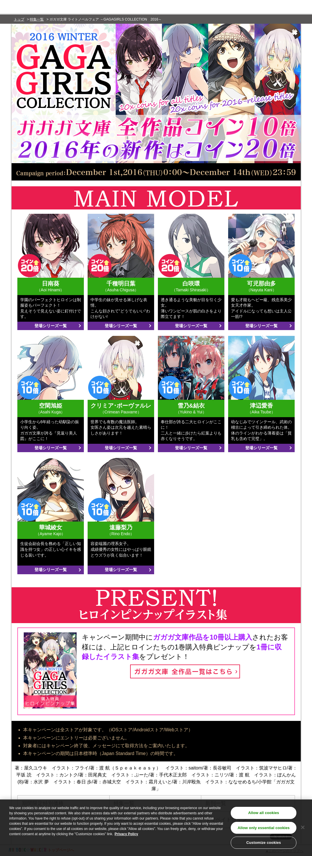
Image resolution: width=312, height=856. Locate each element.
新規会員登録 (283, 8)
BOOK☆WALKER (58, 7)
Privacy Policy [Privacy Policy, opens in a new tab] (126, 836)
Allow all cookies (263, 815)
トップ (19, 19)
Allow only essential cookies (264, 830)
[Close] (302, 829)
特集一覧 (37, 19)
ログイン (249, 8)
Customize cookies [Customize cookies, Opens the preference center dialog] (263, 845)
